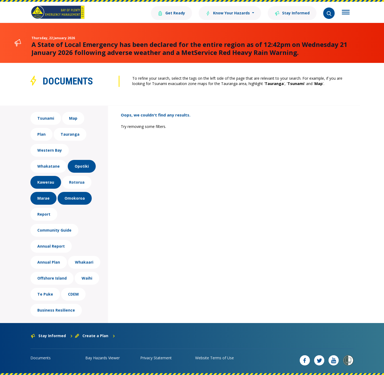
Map (73, 118)
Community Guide (54, 230)
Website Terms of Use (214, 357)
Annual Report (51, 246)
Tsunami (45, 118)
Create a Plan (95, 335)
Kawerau (45, 182)
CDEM (73, 294)
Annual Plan (48, 262)
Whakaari (84, 262)
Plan (41, 134)
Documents (40, 357)
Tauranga (70, 134)
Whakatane (48, 166)
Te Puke (45, 294)
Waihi (87, 278)
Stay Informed (292, 12)
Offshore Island (52, 278)
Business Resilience (56, 310)
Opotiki (82, 166)
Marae (43, 198)
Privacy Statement (156, 357)
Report (43, 214)
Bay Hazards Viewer (102, 357)
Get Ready (171, 12)
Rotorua (77, 182)
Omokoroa (75, 198)
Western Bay (49, 150)
